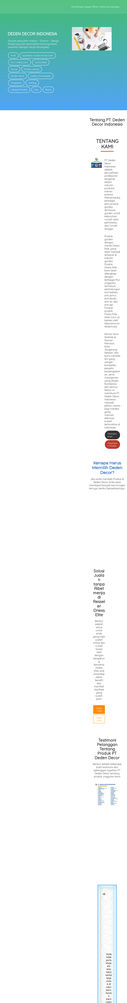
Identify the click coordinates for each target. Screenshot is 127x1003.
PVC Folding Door (19, 62)
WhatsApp (48, 919)
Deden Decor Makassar (72, 799)
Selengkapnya (58, 215)
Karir (36, 89)
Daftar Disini (26, 361)
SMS (64, 919)
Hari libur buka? (63, 846)
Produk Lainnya (31, 69)
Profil (13, 55)
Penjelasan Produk (80, 215)
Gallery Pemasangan (41, 76)
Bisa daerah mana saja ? (63, 841)
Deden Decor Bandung (97, 799)
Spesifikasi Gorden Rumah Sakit (38, 55)
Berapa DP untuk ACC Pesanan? (63, 835)
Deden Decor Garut (50, 799)
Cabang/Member (19, 89)
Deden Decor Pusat (29, 799)
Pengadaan (16, 83)
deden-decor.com (71, 1000)
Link (70, 970)
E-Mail (79, 919)
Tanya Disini (44, 361)
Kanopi (14, 69)
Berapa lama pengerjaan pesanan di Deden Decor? (63, 829)
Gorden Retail (17, 76)
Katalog (32, 83)
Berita (48, 89)
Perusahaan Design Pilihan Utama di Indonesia (95, 7)
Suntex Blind (41, 62)
